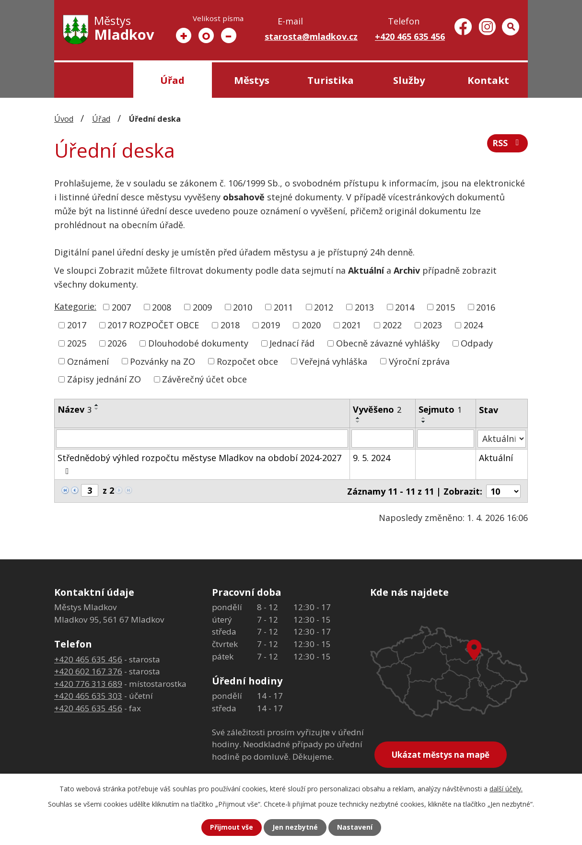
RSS (507, 143)
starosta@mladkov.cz (311, 36)
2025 (76, 343)
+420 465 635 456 (410, 36)
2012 (323, 307)
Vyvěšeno (377, 409)
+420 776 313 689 (88, 683)
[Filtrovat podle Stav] (501, 438)
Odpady (477, 343)
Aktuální (496, 457)
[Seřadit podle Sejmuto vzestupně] (424, 418)
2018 (230, 325)
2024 (473, 325)
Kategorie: (75, 306)
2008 (161, 307)
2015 (445, 307)
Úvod (93, 80)
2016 (485, 307)
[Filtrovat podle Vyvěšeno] (383, 438)
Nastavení (354, 827)
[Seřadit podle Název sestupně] (97, 409)
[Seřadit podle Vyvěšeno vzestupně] (358, 418)
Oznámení (88, 361)
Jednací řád (291, 343)
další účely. (506, 788)
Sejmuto (440, 409)
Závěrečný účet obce (204, 379)
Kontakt (488, 80)
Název (75, 409)
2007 (121, 307)
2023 (432, 325)
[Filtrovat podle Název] (202, 438)
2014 (404, 307)
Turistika (330, 80)
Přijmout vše (231, 827)
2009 (202, 307)
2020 (311, 325)
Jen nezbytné (295, 827)
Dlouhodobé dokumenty (198, 343)
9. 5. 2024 (372, 457)
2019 (270, 325)
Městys (251, 80)
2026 (117, 343)
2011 (283, 307)
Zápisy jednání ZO (104, 379)
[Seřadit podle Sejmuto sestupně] (424, 422)
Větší (183, 35)
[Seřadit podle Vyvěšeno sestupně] (358, 422)
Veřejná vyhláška (333, 361)
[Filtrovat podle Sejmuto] (445, 438)
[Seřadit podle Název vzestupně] (97, 405)
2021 (351, 325)
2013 (364, 307)
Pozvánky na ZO (162, 361)
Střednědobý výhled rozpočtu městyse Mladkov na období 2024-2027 (199, 463)
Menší (228, 35)
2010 (242, 307)
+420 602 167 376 (88, 671)
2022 (392, 325)
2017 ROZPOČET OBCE (153, 325)
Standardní (206, 35)
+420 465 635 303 (88, 695)
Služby (409, 80)
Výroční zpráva (419, 361)
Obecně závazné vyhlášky (388, 343)
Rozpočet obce (247, 361)
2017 (76, 325)
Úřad (172, 80)
